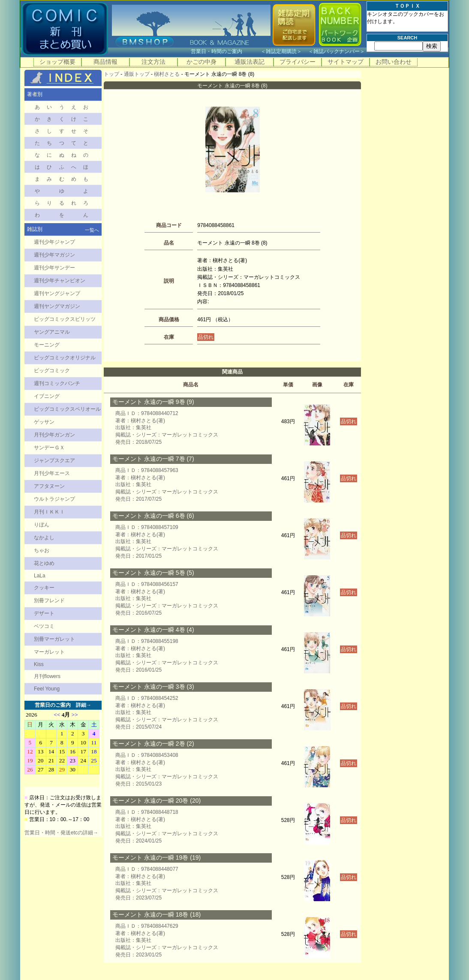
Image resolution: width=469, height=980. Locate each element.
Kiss (39, 664)
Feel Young (47, 689)
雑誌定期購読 (281, 51)
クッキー (44, 588)
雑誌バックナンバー (336, 51)
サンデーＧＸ (49, 448)
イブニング (47, 396)
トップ (111, 74)
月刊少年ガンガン (54, 435)
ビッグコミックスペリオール (67, 409)
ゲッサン (44, 422)
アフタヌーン (49, 486)
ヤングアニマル (52, 332)
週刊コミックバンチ (57, 383)
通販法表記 (249, 61)
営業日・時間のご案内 (225, 51)
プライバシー (298, 61)
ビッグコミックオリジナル (65, 358)
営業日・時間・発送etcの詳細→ (61, 833)
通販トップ (137, 74)
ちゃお (41, 550)
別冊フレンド (49, 601)
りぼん (41, 525)
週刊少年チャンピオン (59, 281)
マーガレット (49, 652)
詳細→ (83, 705)
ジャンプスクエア (54, 460)
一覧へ (92, 230)
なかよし (44, 538)
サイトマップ (346, 61)
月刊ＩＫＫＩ (49, 512)
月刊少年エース (52, 473)
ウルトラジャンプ (54, 499)
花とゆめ (44, 563)
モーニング (47, 345)
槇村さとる (167, 74)
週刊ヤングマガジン (57, 306)
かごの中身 (201, 61)
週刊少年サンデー (54, 268)
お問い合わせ (394, 61)
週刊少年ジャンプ (54, 242)
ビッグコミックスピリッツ (65, 319)
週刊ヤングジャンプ (57, 293)
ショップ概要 (57, 61)
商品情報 (105, 61)
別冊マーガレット (54, 639)
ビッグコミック (52, 370)
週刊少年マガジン (54, 255)
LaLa (39, 576)
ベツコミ (44, 626)
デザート (44, 613)
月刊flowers (47, 676)
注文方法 (153, 61)
